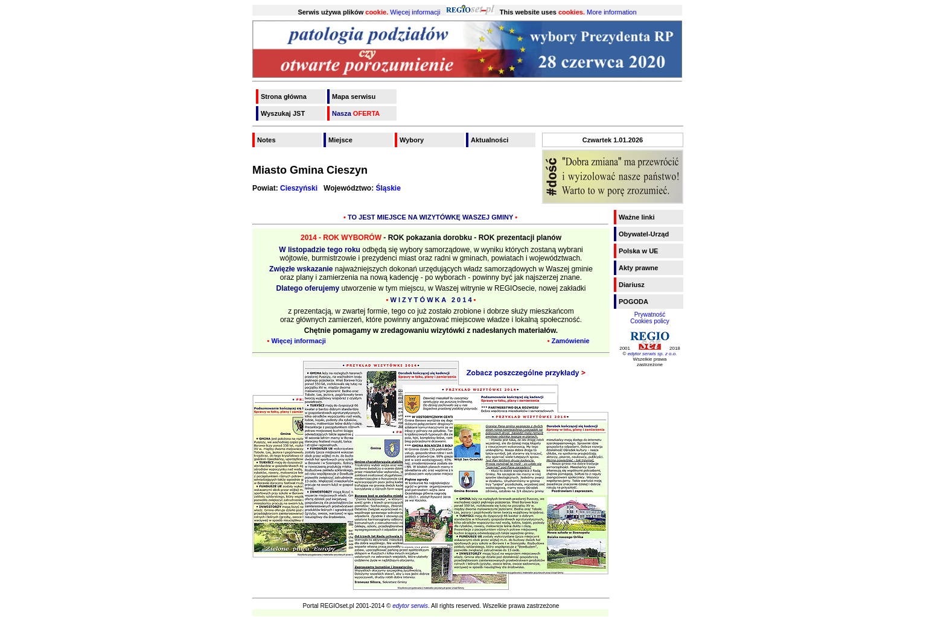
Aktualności (489, 140)
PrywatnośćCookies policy (649, 317)
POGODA (633, 301)
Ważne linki (637, 217)
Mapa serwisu (353, 96)
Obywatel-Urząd (644, 234)
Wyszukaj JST (283, 113)
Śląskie (388, 188)
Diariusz (632, 284)
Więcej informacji (415, 12)
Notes (266, 140)
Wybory (412, 140)
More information (612, 12)
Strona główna (284, 96)
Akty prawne (638, 267)
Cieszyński (298, 188)
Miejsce (340, 140)
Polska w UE (638, 251)
